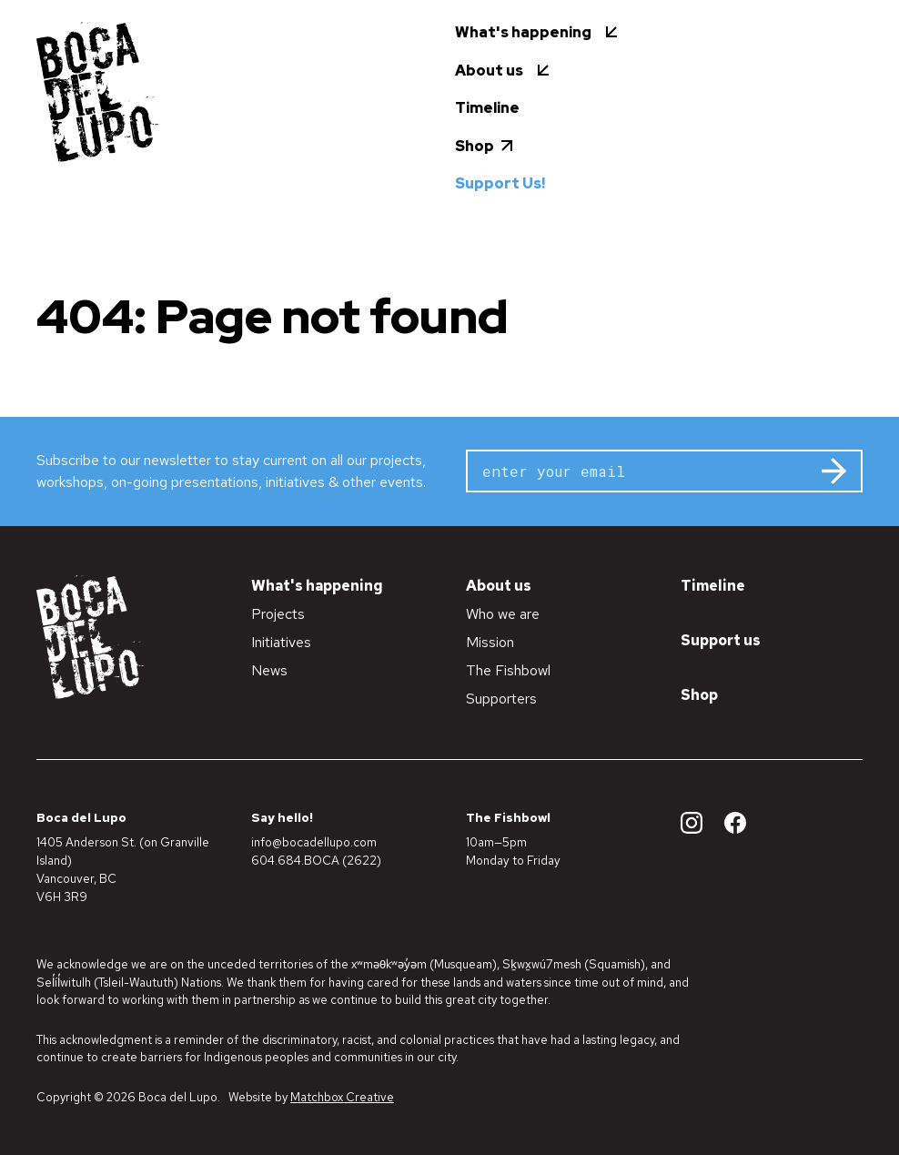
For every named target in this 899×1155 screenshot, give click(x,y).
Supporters (501, 698)
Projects (278, 613)
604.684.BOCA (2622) (316, 860)
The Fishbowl (508, 670)
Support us (721, 640)
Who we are (503, 613)
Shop (699, 694)
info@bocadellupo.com (314, 842)
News (269, 670)
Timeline (713, 585)
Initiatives (281, 642)
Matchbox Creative (342, 1097)
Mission (490, 642)
